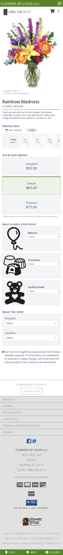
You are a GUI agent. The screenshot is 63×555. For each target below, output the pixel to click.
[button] (54, 12)
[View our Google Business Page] (34, 442)
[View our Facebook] (29, 442)
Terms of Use (53, 543)
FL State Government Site (44, 538)
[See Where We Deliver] (31, 391)
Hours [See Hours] (52, 552)
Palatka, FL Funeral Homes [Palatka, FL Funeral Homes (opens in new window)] (18, 533)
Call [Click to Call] (11, 552)
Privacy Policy (11, 543)
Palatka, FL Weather (16, 538)
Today (31, 130)
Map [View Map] (31, 552)
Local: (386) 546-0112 (31, 470)
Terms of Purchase (32, 543)
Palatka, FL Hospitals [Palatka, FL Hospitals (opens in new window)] (48, 533)
